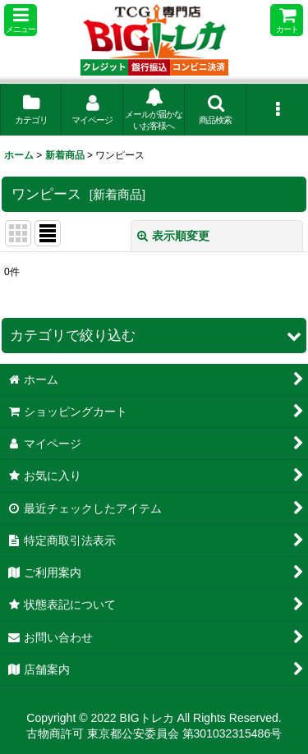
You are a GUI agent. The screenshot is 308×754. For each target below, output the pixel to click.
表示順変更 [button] (173, 235)
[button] (20, 20)
